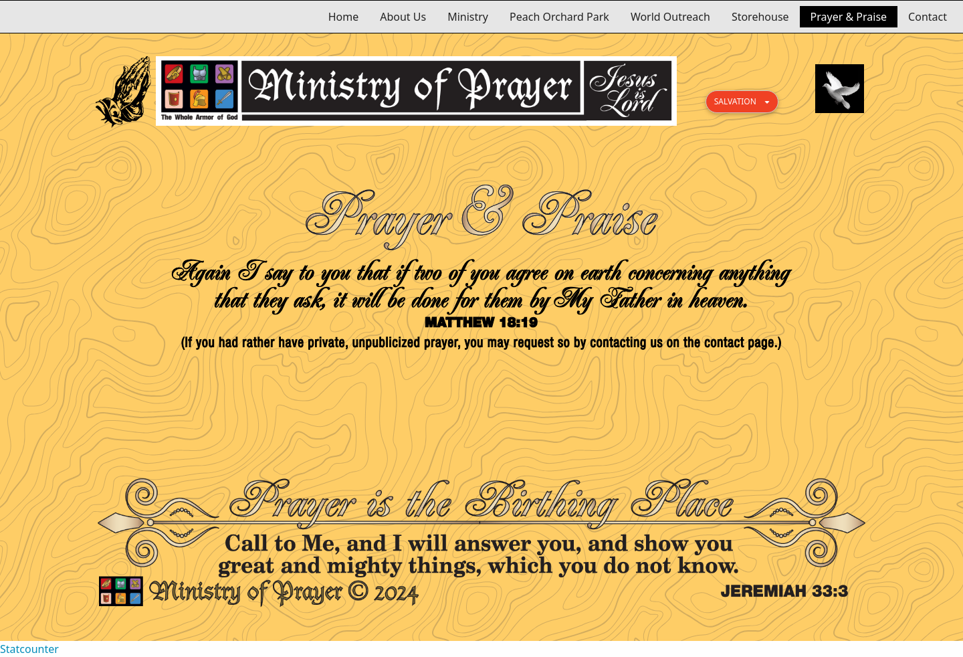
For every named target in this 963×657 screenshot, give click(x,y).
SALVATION (735, 101)
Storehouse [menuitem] (760, 16)
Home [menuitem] (343, 16)
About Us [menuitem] (403, 16)
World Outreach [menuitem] (670, 16)
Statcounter (29, 649)
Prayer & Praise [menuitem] (849, 16)
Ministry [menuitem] (467, 16)
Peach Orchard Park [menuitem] (559, 16)
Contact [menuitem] (927, 16)
